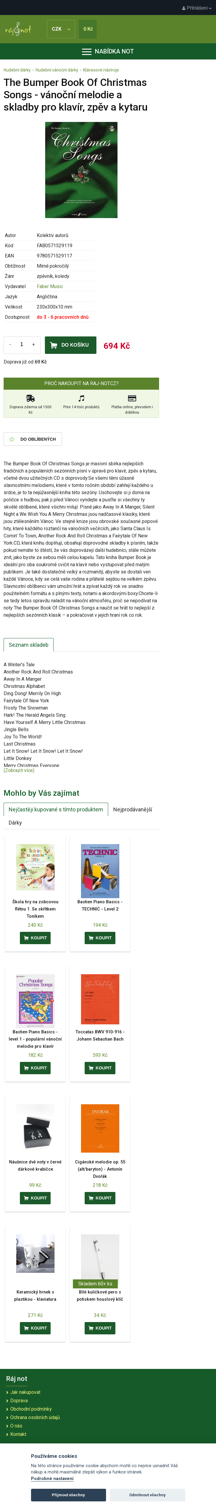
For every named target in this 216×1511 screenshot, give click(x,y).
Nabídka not (108, 51)
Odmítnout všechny (147, 1495)
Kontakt (18, 1434)
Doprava (19, 1400)
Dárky (15, 822)
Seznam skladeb (29, 645)
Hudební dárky (17, 70)
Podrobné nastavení (52, 1478)
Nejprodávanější (132, 809)
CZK (61, 29)
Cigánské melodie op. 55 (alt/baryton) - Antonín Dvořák (100, 1169)
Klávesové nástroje (101, 70)
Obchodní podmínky (31, 1409)
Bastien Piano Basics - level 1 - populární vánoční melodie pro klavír (35, 1039)
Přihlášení (196, 8)
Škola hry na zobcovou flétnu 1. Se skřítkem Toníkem (35, 909)
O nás (16, 1426)
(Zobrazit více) (19, 770)
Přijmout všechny (68, 1495)
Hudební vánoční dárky (57, 70)
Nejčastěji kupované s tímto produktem (56, 809)
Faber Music (50, 286)
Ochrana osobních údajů (35, 1417)
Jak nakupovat (25, 1392)
